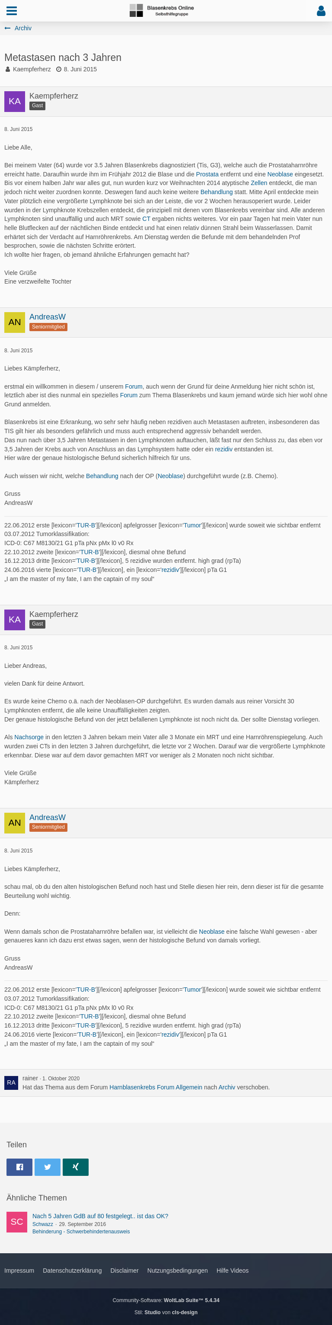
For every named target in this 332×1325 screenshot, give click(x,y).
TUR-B (86, 525)
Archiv (226, 1087)
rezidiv (223, 449)
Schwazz (42, 1224)
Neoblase (280, 174)
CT (146, 218)
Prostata (207, 174)
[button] (11, 11)
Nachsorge (29, 737)
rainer (30, 1078)
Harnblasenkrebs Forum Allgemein (155, 1087)
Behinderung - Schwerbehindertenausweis (81, 1232)
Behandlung (217, 191)
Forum (133, 386)
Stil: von (166, 1312)
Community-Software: (165, 1300)
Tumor (192, 525)
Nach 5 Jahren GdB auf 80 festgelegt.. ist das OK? (100, 1216)
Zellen (259, 182)
